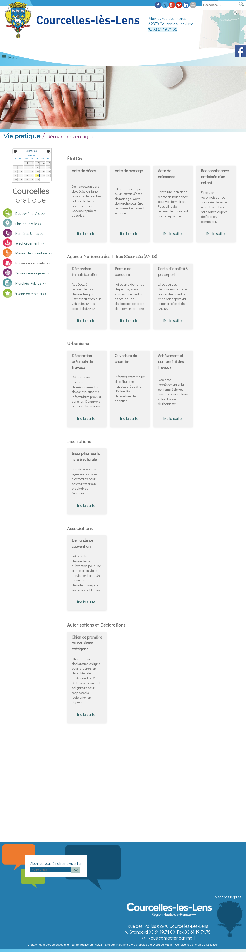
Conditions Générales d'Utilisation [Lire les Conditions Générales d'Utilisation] (197, 944)
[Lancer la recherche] (241, 5)
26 (49, 175)
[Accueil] (72, 20)
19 (49, 171)
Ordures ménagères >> (32, 273)
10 (38, 167)
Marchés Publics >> (30, 283)
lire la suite (86, 233)
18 (43, 171)
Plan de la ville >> (28, 223)
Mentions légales (228, 896)
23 (32, 175)
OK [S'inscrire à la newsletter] (75, 870)
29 (27, 179)
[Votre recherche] (219, 4)
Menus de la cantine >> (33, 253)
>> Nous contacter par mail (168, 938)
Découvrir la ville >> (30, 213)
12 (49, 167)
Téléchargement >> (29, 243)
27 (16, 179)
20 (16, 175)
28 (21, 179)
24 (38, 175)
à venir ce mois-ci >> (31, 293)
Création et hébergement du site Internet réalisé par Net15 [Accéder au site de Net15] (64, 944)
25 (43, 175)
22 (27, 175)
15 (27, 171)
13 (16, 171)
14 (21, 171)
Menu (13, 57)
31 (38, 179)
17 (38, 171)
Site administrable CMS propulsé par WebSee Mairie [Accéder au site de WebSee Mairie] (138, 944)
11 (43, 167)
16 (32, 171)
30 (32, 179)
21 (21, 175)
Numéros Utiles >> (29, 233)
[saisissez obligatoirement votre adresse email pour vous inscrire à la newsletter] (50, 869)
